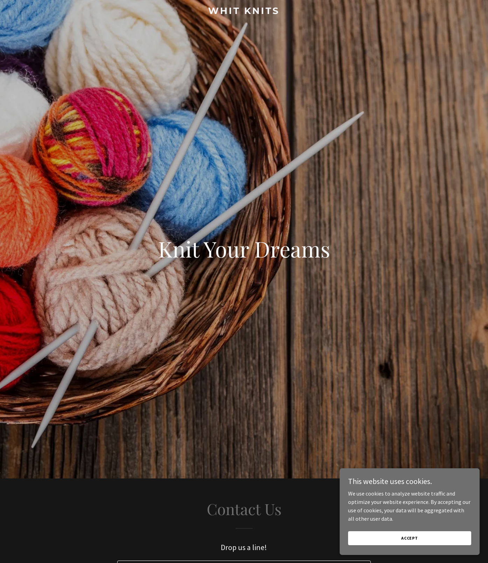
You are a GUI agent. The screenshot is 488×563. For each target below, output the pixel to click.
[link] (244, 11)
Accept (409, 538)
